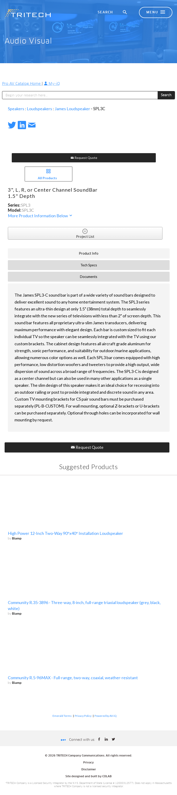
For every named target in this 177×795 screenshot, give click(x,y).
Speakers (16, 108)
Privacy (88, 762)
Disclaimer (88, 769)
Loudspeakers (39, 108)
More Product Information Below (40, 215)
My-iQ (52, 84)
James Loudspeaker (72, 108)
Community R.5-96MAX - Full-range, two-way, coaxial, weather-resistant (73, 677)
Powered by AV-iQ (105, 716)
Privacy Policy (83, 716)
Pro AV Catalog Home (22, 84)
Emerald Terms (62, 716)
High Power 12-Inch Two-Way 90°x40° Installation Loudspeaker (65, 533)
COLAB (107, 776)
